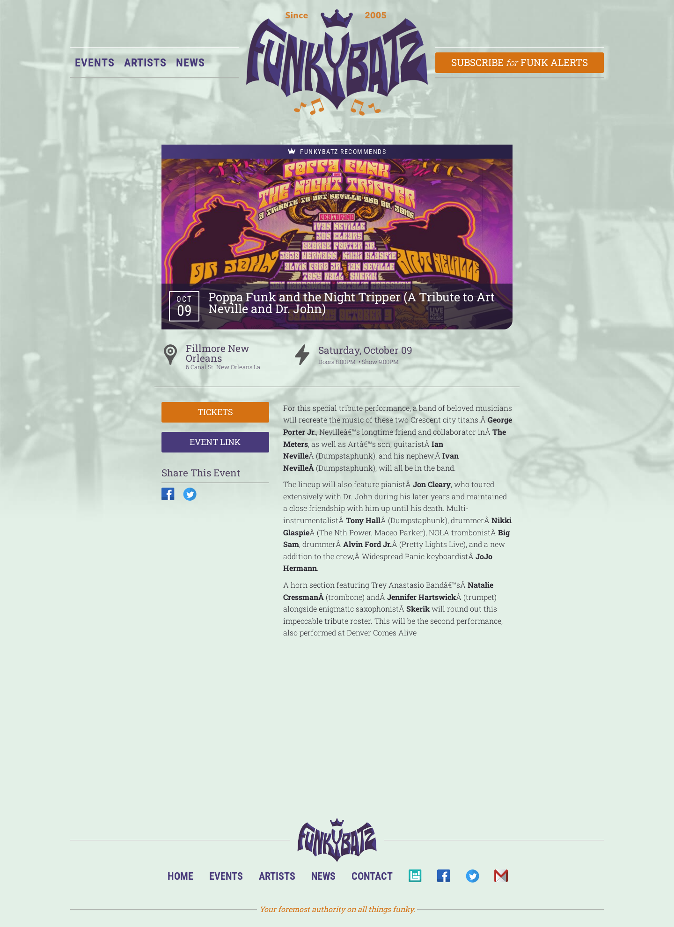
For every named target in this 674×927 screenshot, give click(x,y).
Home (180, 876)
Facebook (443, 878)
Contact (372, 876)
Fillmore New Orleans (217, 353)
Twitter (472, 878)
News (190, 62)
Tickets (215, 411)
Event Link (215, 441)
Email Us (500, 878)
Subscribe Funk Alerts (519, 62)
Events (95, 62)
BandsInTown (415, 878)
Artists (145, 62)
